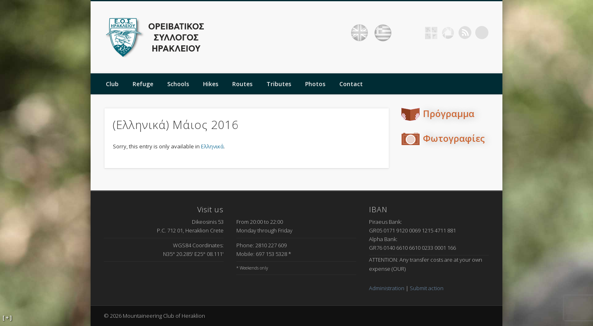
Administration (386, 288)
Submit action (427, 288)
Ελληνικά (212, 146)
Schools (178, 84)
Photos (315, 84)
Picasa (448, 32)
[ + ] (7, 318)
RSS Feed (465, 32)
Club (112, 84)
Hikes (210, 84)
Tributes (278, 84)
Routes (242, 84)
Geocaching (431, 32)
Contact (351, 84)
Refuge (143, 84)
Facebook (414, 32)
